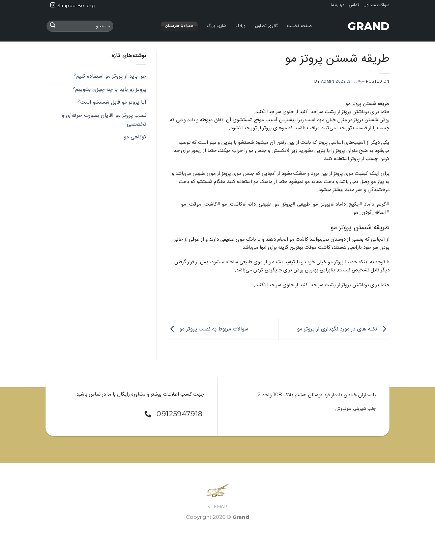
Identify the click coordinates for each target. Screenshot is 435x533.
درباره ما (337, 5)
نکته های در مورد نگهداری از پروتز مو (343, 329)
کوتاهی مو (135, 137)
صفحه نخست (299, 26)
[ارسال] (52, 26)
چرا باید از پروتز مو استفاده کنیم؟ (110, 76)
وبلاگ (240, 26)
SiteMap (217, 506)
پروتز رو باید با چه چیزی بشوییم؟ (109, 89)
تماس (354, 5)
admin (328, 81)
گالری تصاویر (266, 26)
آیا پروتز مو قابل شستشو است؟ (112, 102)
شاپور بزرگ (217, 26)
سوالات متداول (376, 5)
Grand (368, 26)
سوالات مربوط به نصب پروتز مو (207, 329)
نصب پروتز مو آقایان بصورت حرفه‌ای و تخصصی (104, 120)
